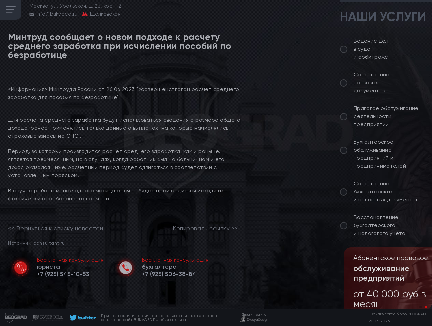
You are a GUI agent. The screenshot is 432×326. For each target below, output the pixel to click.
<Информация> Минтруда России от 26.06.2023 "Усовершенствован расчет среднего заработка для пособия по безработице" (123, 93)
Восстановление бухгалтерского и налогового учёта (380, 225)
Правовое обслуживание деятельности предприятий (386, 116)
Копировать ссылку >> (205, 228)
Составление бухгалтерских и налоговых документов (386, 191)
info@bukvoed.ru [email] (57, 14)
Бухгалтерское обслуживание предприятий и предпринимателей (380, 154)
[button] (420, 307)
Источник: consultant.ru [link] (36, 242)
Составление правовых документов (372, 82)
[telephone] (63, 274)
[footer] (82, 318)
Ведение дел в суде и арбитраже (371, 49)
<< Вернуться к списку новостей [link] (55, 228)
